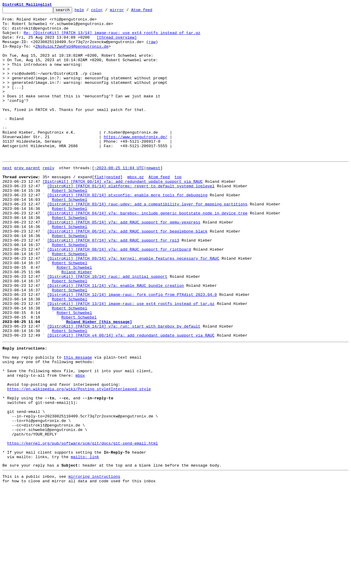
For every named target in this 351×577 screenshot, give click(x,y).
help (88, 11)
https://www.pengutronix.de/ (135, 163)
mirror (126, 11)
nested (113, 209)
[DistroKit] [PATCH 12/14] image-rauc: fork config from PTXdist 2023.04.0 (132, 350)
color (106, 11)
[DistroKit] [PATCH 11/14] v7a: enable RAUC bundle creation (115, 339)
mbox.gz (135, 209)
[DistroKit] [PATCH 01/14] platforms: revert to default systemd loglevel (130, 220)
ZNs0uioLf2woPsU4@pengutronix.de (71, 54)
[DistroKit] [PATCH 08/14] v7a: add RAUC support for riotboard (119, 296)
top (177, 209)
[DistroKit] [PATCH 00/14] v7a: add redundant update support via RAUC (123, 214)
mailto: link (85, 543)
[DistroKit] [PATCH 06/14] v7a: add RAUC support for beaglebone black (127, 274)
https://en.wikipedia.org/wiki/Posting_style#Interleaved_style (79, 462)
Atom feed (151, 11)
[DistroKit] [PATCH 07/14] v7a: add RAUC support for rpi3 (113, 285)
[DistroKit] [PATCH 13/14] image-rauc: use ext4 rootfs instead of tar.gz (130, 361)
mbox (80, 446)
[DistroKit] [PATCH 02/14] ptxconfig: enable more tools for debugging (127, 231)
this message (78, 424)
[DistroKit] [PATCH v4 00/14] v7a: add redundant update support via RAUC (130, 399)
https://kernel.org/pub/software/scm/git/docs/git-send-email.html (82, 527)
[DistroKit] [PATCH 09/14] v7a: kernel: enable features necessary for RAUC (133, 307)
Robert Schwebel (69, 225)
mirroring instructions (94, 565)
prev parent (27, 198)
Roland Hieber (76, 323)
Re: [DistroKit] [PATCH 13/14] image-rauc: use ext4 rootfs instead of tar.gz (112, 38)
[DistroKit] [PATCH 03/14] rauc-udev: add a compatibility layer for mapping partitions (147, 242)
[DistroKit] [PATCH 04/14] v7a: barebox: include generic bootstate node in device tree (147, 252)
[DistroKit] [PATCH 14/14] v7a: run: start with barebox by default (123, 388)
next (7, 198)
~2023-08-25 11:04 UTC (119, 198)
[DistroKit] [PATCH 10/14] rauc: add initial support (107, 328)
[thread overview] (117, 43)
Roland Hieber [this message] (99, 383)
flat (99, 209)
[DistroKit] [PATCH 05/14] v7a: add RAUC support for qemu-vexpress (123, 263)
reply (48, 198)
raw (152, 49)
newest (153, 198)
